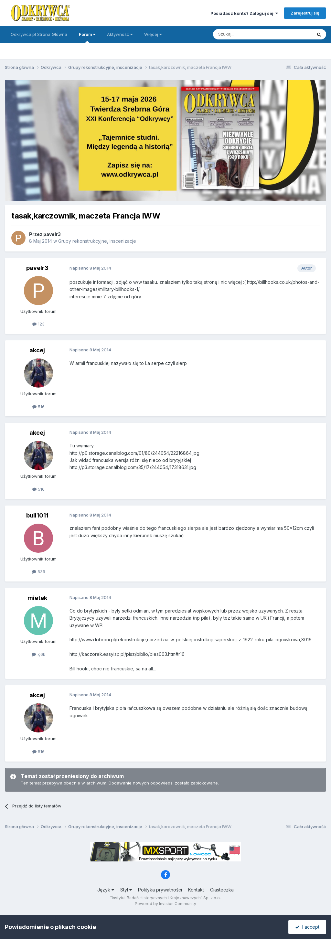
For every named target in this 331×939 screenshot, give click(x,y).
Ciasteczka (222, 889)
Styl (126, 889)
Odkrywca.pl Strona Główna (39, 34)
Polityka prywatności (160, 889)
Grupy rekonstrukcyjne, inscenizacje (97, 241)
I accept (307, 927)
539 (38, 571)
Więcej (153, 34)
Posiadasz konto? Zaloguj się (244, 13)
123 (38, 323)
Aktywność (120, 34)
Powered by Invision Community (165, 903)
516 (38, 406)
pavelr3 (52, 234)
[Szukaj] (246, 34)
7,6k (38, 654)
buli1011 (37, 515)
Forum (87, 37)
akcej (37, 350)
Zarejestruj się (305, 13)
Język (105, 889)
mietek (37, 597)
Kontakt (196, 889)
